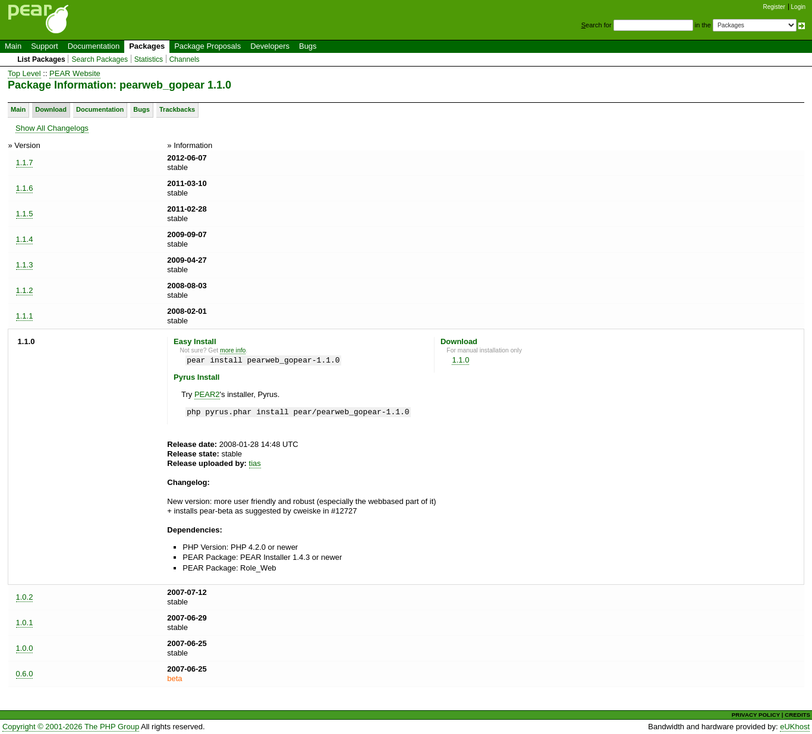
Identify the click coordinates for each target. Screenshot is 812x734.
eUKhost (795, 726)
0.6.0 (24, 673)
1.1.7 (24, 162)
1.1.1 (24, 315)
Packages (147, 46)
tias (255, 463)
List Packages (41, 59)
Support (44, 46)
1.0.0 (24, 648)
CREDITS (797, 714)
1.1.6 (24, 188)
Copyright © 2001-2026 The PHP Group (70, 726)
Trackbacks (177, 109)
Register (774, 7)
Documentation (93, 46)
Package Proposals (207, 46)
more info (233, 350)
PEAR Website (74, 73)
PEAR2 (207, 394)
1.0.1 (24, 622)
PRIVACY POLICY (756, 714)
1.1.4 (24, 239)
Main (13, 46)
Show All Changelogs (52, 128)
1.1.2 (24, 290)
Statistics (148, 59)
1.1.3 (24, 264)
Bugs (308, 46)
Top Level (24, 73)
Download (51, 109)
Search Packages (99, 59)
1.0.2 (24, 597)
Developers (269, 46)
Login (798, 7)
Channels (184, 59)
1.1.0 (460, 359)
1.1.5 (24, 213)
